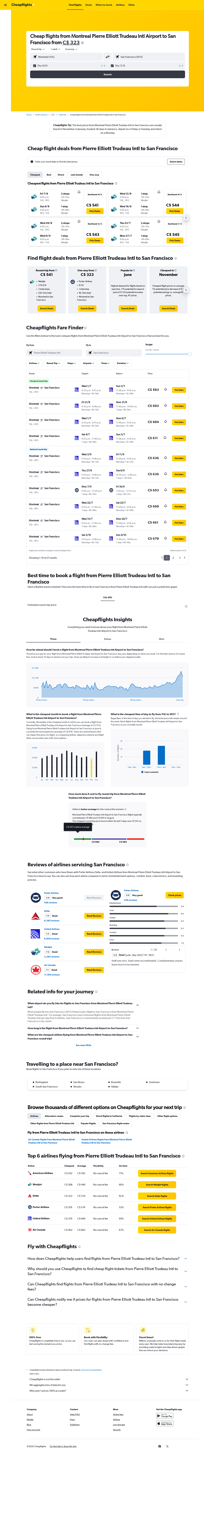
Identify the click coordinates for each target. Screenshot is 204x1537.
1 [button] (166, 557)
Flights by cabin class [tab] (140, 1116)
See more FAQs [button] (83, 1045)
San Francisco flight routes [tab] (115, 1123)
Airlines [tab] (34, 1116)
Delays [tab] (107, 639)
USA (53, 115)
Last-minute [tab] (77, 174)
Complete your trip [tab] (79, 1116)
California (62, 115)
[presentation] (82, 42)
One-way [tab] (94, 174)
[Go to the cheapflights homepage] (23, 5)
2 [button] (173, 557)
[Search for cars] (5, 28)
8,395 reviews (51, 920)
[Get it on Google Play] (164, 1416)
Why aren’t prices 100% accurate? (109, 1391)
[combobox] (38, 49)
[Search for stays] (5, 21)
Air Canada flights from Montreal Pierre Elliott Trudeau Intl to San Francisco (51, 1141)
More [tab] (161, 639)
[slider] (190, 354)
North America (41, 115)
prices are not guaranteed (91, 1370)
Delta (47, 911)
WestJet (48, 947)
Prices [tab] (53, 639)
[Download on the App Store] (164, 1423)
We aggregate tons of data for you (109, 1385)
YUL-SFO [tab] (107, 597)
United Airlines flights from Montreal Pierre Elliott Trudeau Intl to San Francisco (106, 1141)
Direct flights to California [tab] (109, 1116)
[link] (46, 308)
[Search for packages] (5, 35)
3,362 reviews (51, 956)
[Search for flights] (5, 14)
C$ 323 (71, 42)
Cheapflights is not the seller (109, 1379)
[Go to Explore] (5, 41)
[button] (5, 4)
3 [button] (179, 557)
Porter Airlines (51, 893)
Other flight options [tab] (167, 1116)
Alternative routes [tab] (54, 1116)
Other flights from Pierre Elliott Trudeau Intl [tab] (52, 1123)
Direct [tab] (61, 174)
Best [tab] (49, 174)
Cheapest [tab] (35, 174)
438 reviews (50, 902)
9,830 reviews (51, 938)
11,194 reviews (52, 974)
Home (28, 115)
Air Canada (50, 965)
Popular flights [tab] (88, 1123)
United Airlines (51, 929)
